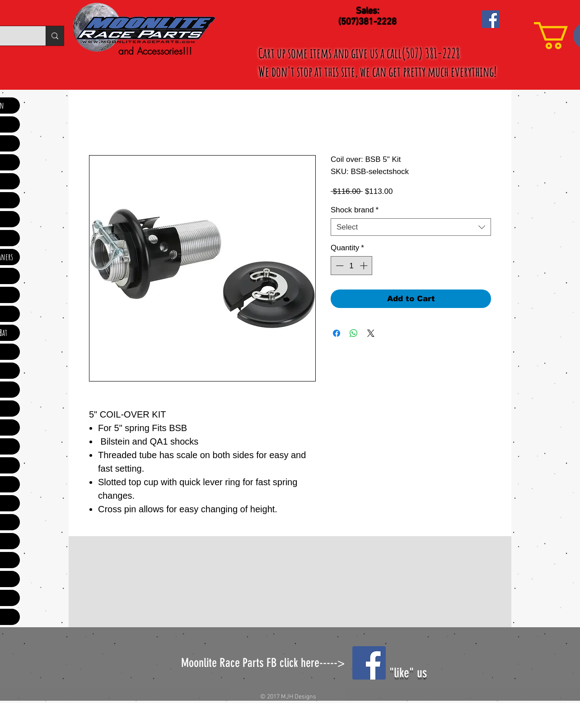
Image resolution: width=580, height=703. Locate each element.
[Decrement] (339, 266)
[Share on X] (370, 333)
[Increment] (364, 266)
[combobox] (411, 227)
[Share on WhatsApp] (353, 333)
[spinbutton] (352, 266)
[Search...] (55, 36)
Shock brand (355, 210)
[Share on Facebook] (336, 333)
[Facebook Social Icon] (491, 19)
